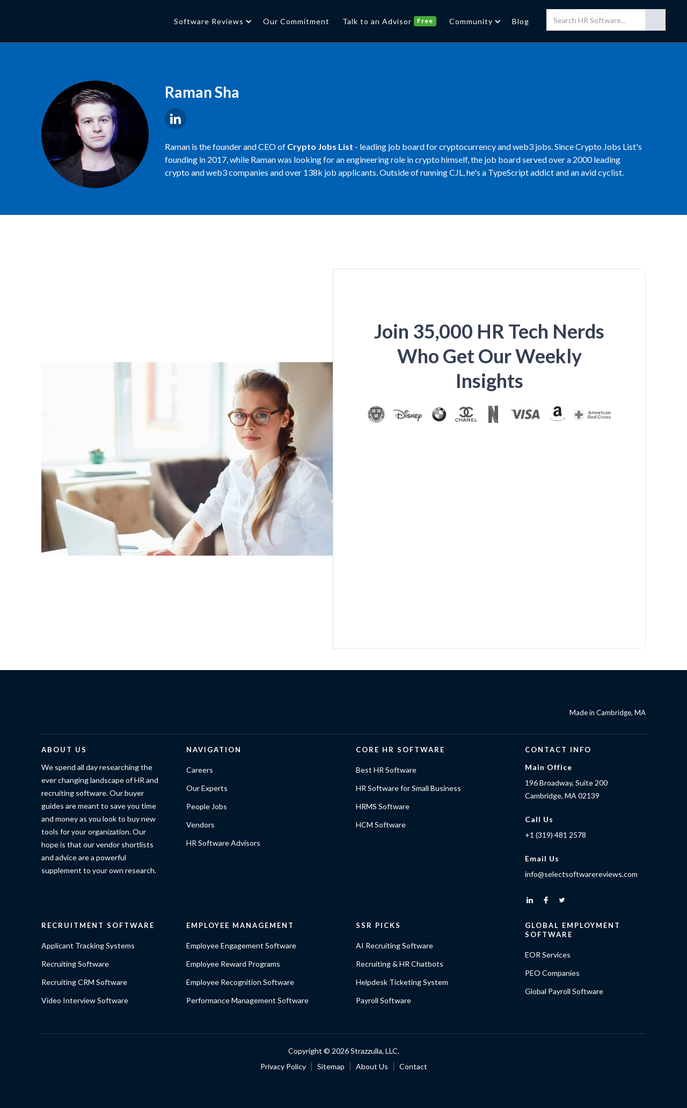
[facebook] (546, 900)
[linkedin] (530, 900)
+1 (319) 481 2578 (555, 834)
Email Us (542, 858)
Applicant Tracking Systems (88, 945)
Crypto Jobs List (320, 146)
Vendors (200, 824)
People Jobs (206, 806)
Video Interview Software (84, 1000)
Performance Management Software (247, 1000)
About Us (372, 1066)
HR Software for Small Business (408, 788)
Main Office (548, 767)
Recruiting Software (75, 963)
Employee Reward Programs (233, 963)
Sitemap (331, 1066)
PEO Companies (552, 972)
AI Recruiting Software (394, 945)
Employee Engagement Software (241, 945)
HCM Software (381, 824)
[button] (212, 21)
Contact (413, 1066)
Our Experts (207, 788)
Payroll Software (383, 1000)
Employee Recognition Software (240, 982)
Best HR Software (386, 769)
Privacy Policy (283, 1066)
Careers (199, 769)
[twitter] (562, 900)
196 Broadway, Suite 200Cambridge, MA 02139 (566, 789)
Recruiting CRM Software (84, 982)
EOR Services (548, 954)
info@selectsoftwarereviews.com (581, 874)
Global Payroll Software (564, 991)
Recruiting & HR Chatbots (399, 963)
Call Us (539, 819)
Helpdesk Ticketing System (402, 982)
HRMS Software (383, 806)
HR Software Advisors (223, 842)
